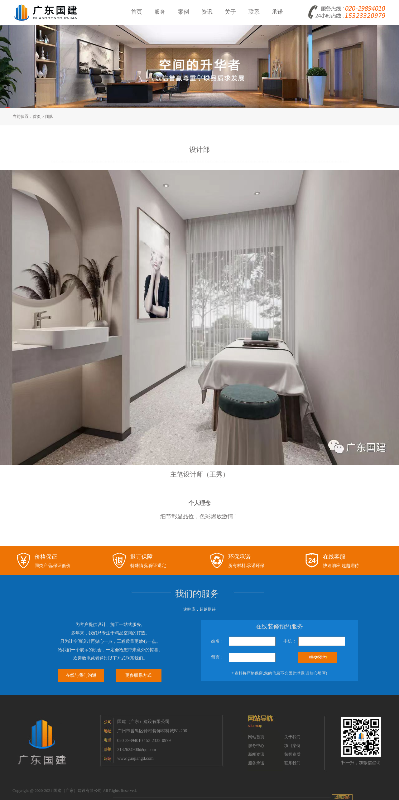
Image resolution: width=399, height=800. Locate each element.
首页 (37, 116)
